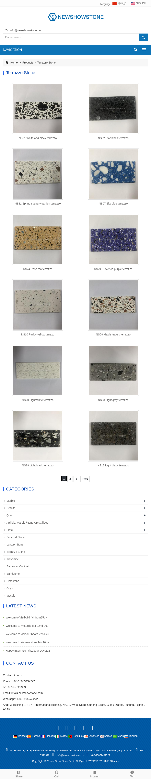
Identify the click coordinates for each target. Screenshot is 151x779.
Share (19, 773)
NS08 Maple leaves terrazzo (113, 334)
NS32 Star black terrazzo (113, 138)
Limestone (12, 581)
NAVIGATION (12, 49)
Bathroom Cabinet (17, 566)
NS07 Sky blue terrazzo (113, 203)
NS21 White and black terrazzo (38, 138)
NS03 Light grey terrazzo (113, 400)
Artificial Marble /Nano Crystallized (27, 522)
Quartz (10, 515)
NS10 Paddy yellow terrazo (37, 334)
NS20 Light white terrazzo (37, 400)
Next (85, 478)
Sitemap (114, 761)
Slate (9, 529)
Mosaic (10, 595)
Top (132, 773)
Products (28, 62)
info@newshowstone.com (26, 30)
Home (14, 62)
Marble (10, 500)
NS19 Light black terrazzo (37, 465)
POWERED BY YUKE (98, 761)
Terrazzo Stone (46, 62)
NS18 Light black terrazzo (113, 465)
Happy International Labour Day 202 (28, 650)
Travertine (12, 559)
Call (57, 773)
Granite (11, 508)
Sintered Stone (15, 537)
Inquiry (94, 773)
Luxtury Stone (14, 544)
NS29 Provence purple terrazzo (113, 269)
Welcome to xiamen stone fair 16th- (27, 642)
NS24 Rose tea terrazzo (37, 269)
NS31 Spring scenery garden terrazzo (38, 203)
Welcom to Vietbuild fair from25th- (26, 617)
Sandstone (13, 573)
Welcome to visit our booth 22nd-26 (27, 634)
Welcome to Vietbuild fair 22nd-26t (27, 625)
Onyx (9, 588)
